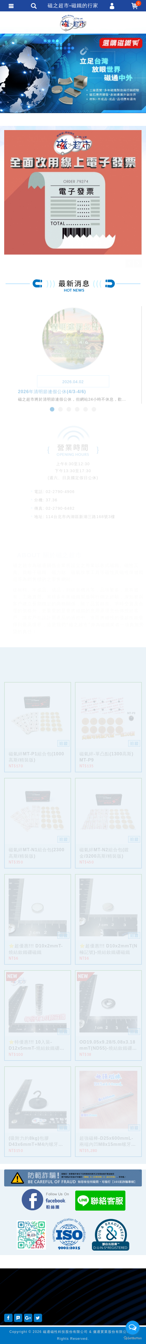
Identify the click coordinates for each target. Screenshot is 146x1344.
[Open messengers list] (133, 1328)
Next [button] (138, 263)
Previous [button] (129, 263)
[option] (73, 80)
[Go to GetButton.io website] (133, 1338)
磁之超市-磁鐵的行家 (73, 23)
